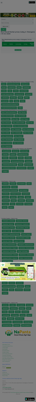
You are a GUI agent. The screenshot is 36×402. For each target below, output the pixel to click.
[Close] (33, 264)
